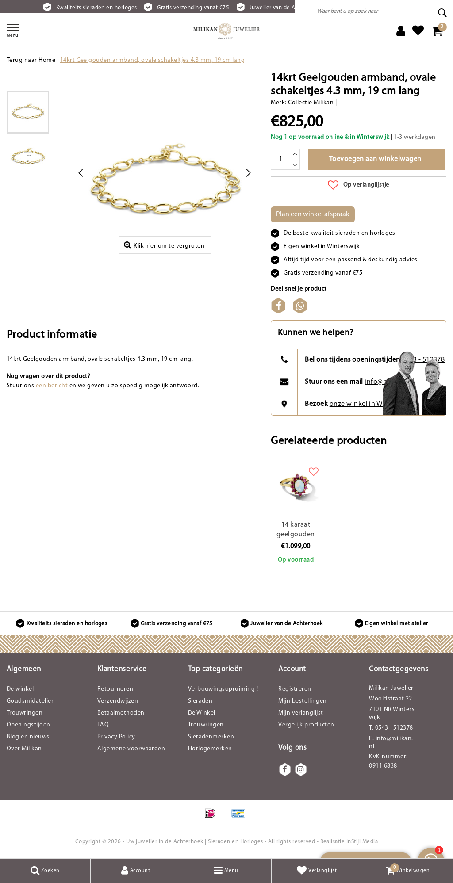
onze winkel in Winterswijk (372, 404)
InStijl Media (362, 842)
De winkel (20, 689)
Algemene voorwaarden (131, 748)
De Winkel (201, 713)
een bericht (52, 385)
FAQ (103, 725)
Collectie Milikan (311, 102)
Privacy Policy (116, 737)
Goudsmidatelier (30, 701)
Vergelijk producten (306, 725)
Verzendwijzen (117, 701)
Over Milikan (24, 748)
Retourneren (115, 689)
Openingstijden (28, 725)
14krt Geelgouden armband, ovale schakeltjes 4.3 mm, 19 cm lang (152, 60)
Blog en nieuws (28, 737)
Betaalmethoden (121, 713)
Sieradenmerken (211, 737)
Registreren (294, 689)
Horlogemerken (210, 748)
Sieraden (200, 701)
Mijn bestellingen (302, 701)
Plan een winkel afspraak (312, 214)
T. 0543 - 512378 (391, 728)
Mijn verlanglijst (300, 713)
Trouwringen (24, 713)
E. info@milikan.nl (391, 742)
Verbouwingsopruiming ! (223, 689)
